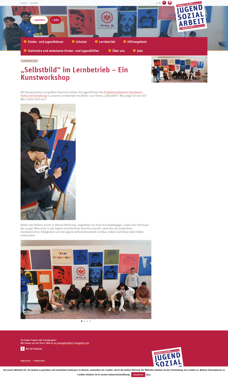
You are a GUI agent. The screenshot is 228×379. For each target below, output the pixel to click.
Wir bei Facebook (31, 348)
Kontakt (34, 2)
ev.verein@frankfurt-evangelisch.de (71, 343)
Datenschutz (39, 360)
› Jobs (55, 20)
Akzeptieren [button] (138, 374)
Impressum (26, 360)
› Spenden (39, 20)
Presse (24, 2)
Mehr (148, 374)
